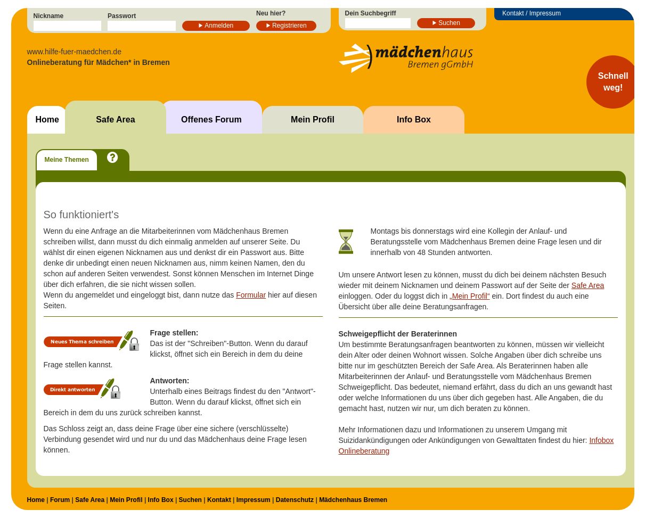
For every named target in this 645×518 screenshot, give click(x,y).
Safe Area (115, 119)
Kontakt (219, 500)
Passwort (122, 16)
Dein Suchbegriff (370, 13)
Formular (251, 295)
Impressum (253, 500)
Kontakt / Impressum (531, 13)
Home (47, 119)
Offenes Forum (211, 119)
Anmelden (219, 25)
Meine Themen (67, 159)
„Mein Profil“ (469, 296)
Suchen (449, 23)
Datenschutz (295, 500)
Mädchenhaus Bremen (353, 500)
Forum (60, 500)
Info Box (414, 119)
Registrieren (289, 25)
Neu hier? (270, 13)
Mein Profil (312, 119)
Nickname (49, 16)
